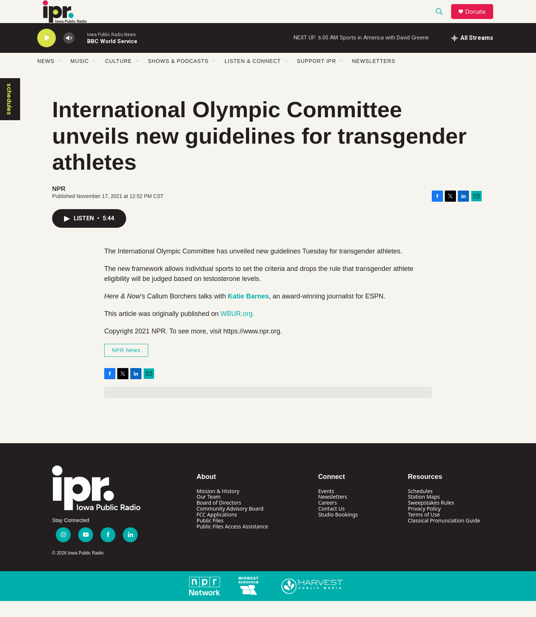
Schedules (420, 507)
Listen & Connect (252, 77)
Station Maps (424, 513)
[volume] (69, 54)
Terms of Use (424, 530)
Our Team (209, 513)
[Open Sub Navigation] (60, 77)
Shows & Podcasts (178, 77)
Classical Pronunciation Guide (444, 536)
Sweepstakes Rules (431, 518)
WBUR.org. (237, 329)
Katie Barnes (248, 312)
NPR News (126, 366)
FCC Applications (217, 530)
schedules (9, 115)
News (45, 77)
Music (79, 77)
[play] (46, 54)
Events (326, 507)
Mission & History (218, 507)
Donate (479, 19)
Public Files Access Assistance (232, 542)
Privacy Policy (424, 524)
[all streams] (472, 54)
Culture (118, 77)
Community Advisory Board (230, 524)
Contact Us (331, 524)
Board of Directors (219, 518)
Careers (327, 518)
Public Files (210, 536)
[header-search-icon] (443, 19)
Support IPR (316, 77)
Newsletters (373, 77)
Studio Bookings (338, 530)
